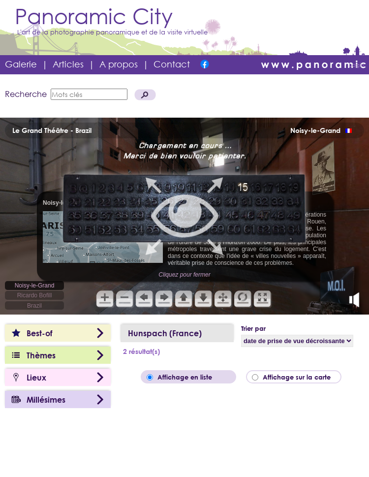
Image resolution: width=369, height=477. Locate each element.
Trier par (253, 328)
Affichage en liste (191, 377)
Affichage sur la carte (300, 377)
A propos (118, 64)
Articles (68, 64)
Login (356, 65)
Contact (172, 64)
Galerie (21, 64)
